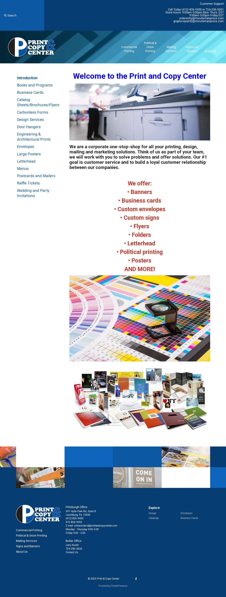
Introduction (27, 78)
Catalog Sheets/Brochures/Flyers (38, 102)
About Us (210, 51)
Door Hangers (29, 127)
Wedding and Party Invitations (33, 193)
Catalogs (154, 518)
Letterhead (26, 161)
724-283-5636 (74, 548)
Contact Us (72, 552)
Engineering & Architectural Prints (34, 137)
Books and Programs (35, 85)
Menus (23, 169)
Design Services (30, 120)
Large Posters (29, 154)
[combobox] (22, 15)
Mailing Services (171, 49)
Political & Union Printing (150, 47)
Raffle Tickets (28, 183)
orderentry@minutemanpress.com (201, 18)
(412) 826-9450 (74, 518)
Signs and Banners (192, 49)
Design (152, 513)
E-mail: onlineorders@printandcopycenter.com (91, 525)
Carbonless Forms (32, 112)
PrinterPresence (119, 586)
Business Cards (30, 92)
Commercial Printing (129, 49)
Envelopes (25, 147)
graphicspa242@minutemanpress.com (198, 21)
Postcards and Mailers (36, 176)
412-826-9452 (74, 522)
